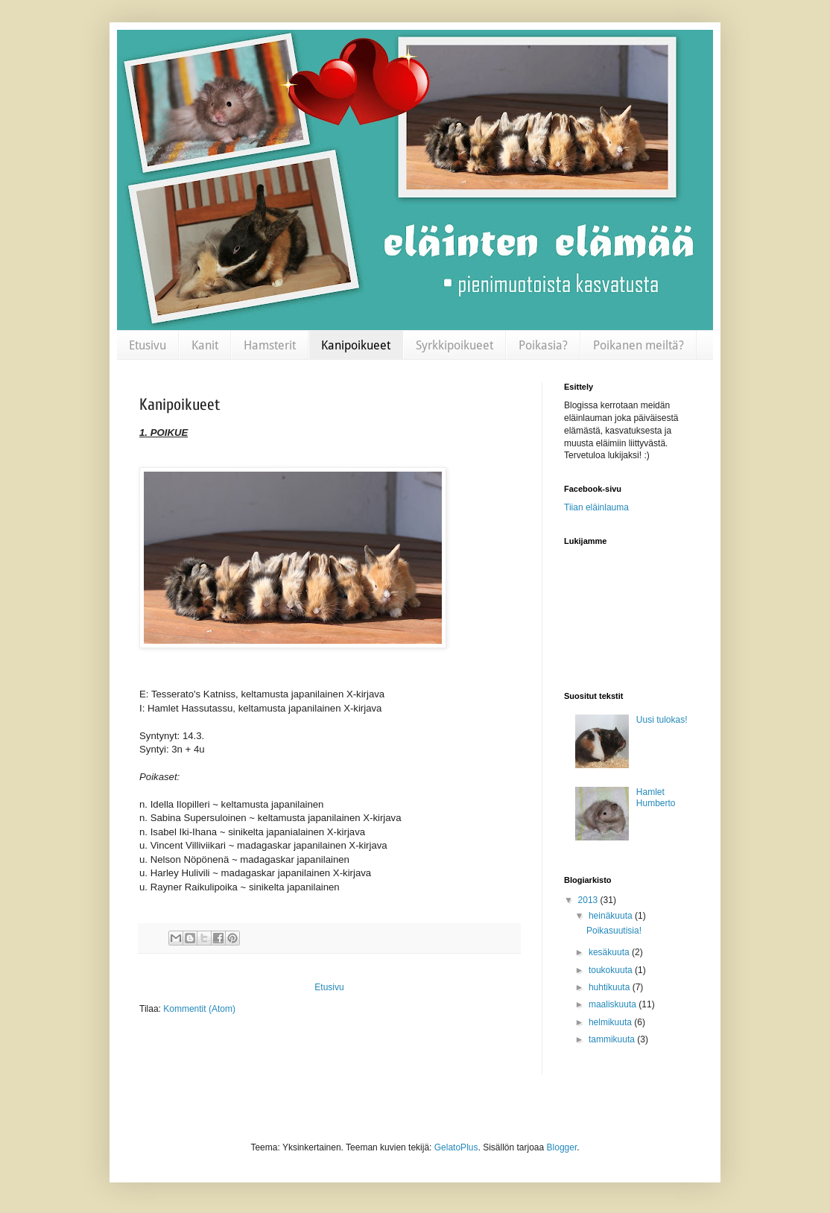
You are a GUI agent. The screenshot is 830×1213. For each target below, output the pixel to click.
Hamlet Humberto (656, 797)
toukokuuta (612, 970)
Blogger (562, 1147)
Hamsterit (270, 345)
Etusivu (147, 345)
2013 (589, 900)
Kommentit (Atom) (199, 1009)
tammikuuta (613, 1039)
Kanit (204, 345)
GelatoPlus (456, 1147)
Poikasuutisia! (613, 930)
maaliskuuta (614, 1004)
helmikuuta (611, 1022)
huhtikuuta (611, 987)
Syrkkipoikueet (454, 345)
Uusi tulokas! (662, 720)
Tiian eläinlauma (596, 507)
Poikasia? (543, 345)
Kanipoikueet (355, 345)
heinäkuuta (612, 915)
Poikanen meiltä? (638, 345)
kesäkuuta (610, 952)
